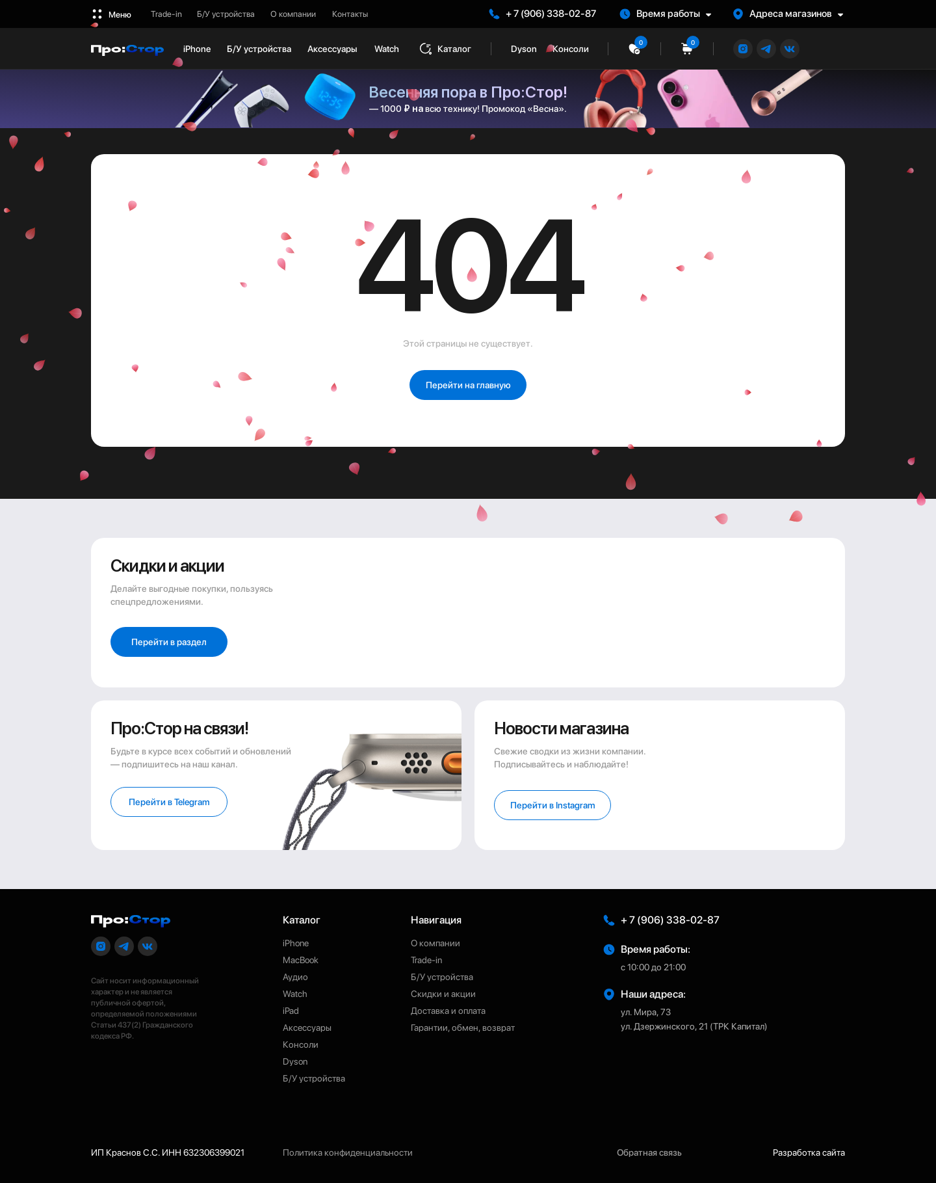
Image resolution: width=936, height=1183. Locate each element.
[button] (671, 14)
